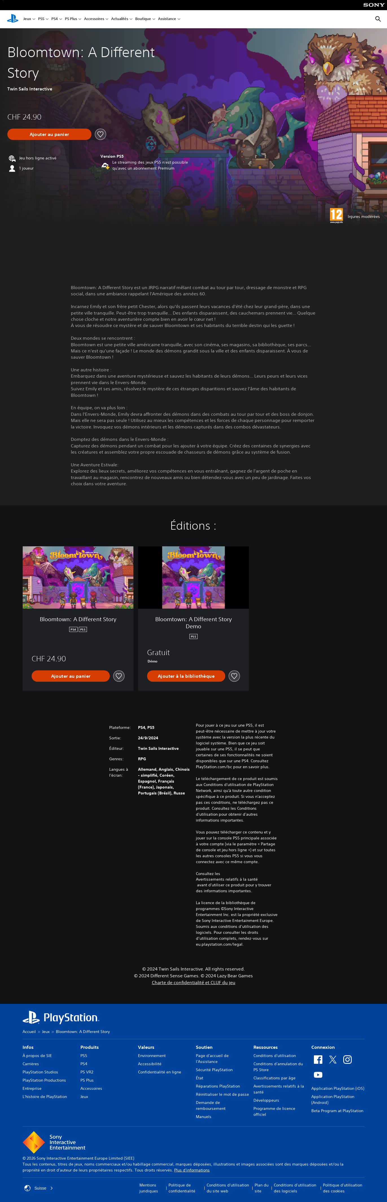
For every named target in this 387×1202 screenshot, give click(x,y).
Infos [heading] (28, 1047)
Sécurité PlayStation (214, 1069)
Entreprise (32, 1088)
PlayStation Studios (40, 1072)
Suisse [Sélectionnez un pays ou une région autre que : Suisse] (39, 1188)
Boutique (143, 19)
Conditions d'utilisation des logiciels (295, 1188)
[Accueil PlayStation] (13, 19)
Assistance (167, 19)
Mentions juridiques (148, 1188)
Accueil (29, 1031)
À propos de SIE (37, 1055)
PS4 (54, 19)
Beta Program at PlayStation (337, 1110)
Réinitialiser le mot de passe (222, 1094)
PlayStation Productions (44, 1080)
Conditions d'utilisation (274, 1055)
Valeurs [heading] (146, 1047)
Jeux (27, 19)
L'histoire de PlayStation (45, 1096)
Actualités (119, 19)
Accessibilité (149, 1063)
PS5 (41, 19)
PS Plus (71, 19)
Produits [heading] (89, 1047)
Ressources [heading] (265, 1047)
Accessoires (94, 19)
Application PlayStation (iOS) (337, 1088)
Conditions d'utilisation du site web (228, 1188)
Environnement (152, 1055)
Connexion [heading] (323, 1047)
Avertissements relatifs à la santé (227, 879)
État (199, 1077)
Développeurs (266, 1100)
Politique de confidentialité (182, 1188)
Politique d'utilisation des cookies (342, 1188)
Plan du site (261, 1188)
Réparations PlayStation (218, 1086)
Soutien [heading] (204, 1047)
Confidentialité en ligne (159, 1072)
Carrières (31, 1063)
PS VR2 (86, 1072)
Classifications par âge (274, 1077)
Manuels (203, 1116)
